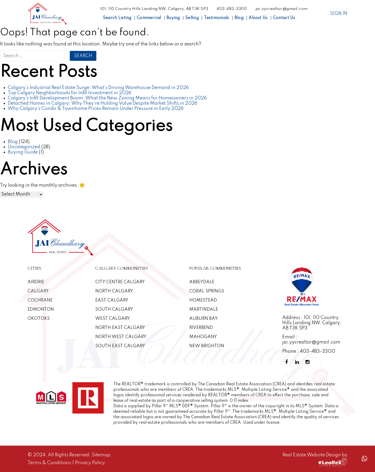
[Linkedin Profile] (298, 362)
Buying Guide (23, 152)
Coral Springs (206, 291)
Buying (173, 18)
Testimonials (216, 18)
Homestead (203, 300)
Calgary (38, 291)
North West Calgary (120, 337)
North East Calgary (120, 328)
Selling (192, 18)
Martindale (203, 309)
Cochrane (40, 300)
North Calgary (114, 291)
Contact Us (284, 18)
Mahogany (203, 337)
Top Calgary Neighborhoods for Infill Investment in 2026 (69, 93)
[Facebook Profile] (287, 362)
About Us (258, 18)
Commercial (149, 18)
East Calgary (111, 300)
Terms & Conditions (50, 463)
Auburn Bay (203, 318)
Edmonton (41, 309)
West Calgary (112, 318)
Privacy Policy (90, 463)
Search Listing (117, 18)
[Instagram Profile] (308, 362)
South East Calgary (120, 346)
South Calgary (114, 309)
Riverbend (201, 328)
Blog (238, 18)
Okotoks (39, 318)
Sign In (338, 13)
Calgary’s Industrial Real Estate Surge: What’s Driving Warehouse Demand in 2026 (98, 87)
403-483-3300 (232, 9)
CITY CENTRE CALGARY (120, 282)
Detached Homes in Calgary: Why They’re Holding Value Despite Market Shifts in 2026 (102, 103)
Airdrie (36, 282)
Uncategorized (24, 147)
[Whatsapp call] (364, 459)
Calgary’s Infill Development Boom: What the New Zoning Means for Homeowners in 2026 (107, 98)
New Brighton (206, 346)
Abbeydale (201, 282)
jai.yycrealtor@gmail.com (281, 9)
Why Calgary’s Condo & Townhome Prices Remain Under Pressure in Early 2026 (96, 108)
